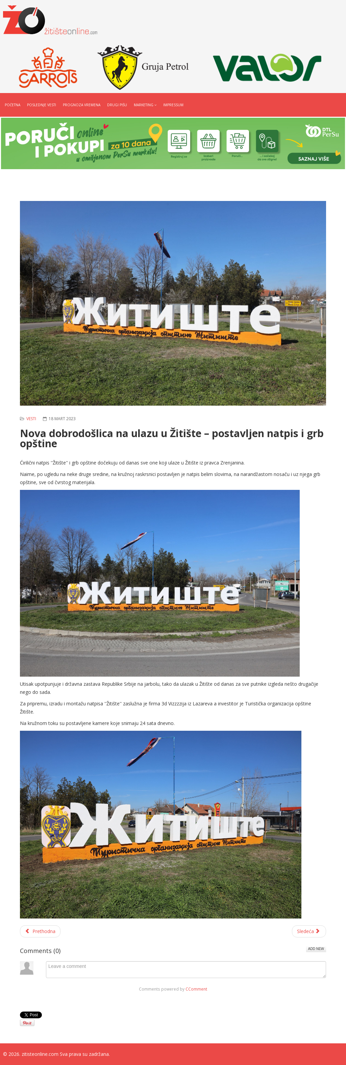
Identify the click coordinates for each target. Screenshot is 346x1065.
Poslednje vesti (41, 105)
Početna (12, 105)
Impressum (173, 105)
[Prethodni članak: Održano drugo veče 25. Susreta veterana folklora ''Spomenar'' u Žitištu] (40, 931)
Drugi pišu (117, 105)
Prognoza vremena (81, 105)
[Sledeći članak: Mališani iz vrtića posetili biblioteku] (309, 931)
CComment (196, 989)
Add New (316, 949)
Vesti (31, 419)
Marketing (143, 105)
